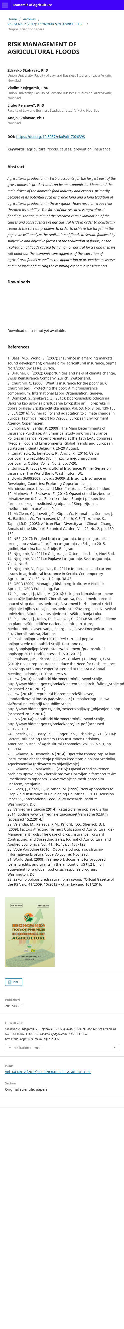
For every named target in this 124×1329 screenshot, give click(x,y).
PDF (15, 982)
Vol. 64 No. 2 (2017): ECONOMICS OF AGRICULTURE (46, 24)
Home (12, 19)
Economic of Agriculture (32, 5)
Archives (29, 19)
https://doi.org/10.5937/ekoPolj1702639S (50, 136)
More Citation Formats (25, 1047)
